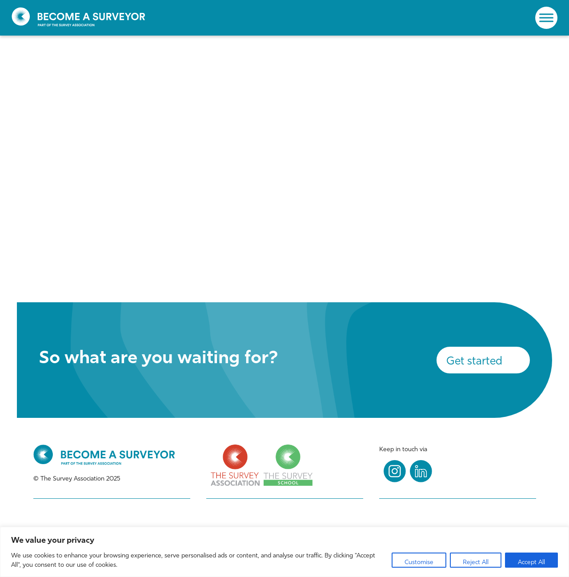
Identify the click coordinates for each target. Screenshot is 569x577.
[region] (284, 552)
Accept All (531, 562)
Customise (419, 562)
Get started (474, 361)
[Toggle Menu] (546, 17)
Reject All (476, 562)
